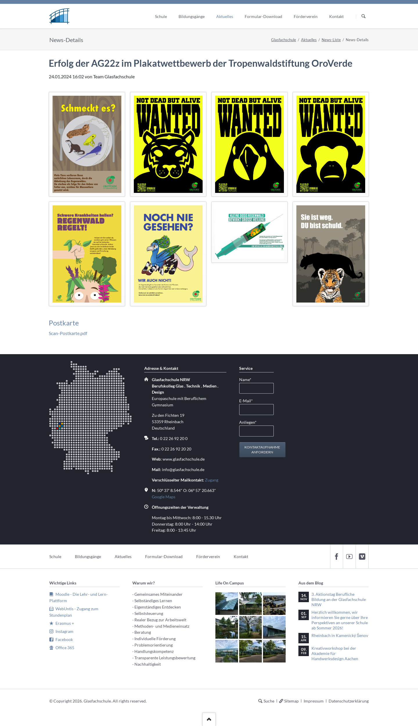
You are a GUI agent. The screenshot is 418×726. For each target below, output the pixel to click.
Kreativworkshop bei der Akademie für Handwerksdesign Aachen (334, 653)
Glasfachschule (283, 39)
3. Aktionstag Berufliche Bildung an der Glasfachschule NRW (338, 599)
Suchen (363, 16)
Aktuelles (309, 39)
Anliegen (248, 422)
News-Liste (331, 39)
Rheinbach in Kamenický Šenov (339, 635)
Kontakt (241, 556)
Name (248, 379)
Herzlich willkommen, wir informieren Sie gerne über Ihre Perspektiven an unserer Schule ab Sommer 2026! (339, 620)
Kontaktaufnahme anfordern (262, 450)
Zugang (211, 479)
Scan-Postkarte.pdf (68, 333)
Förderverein (208, 556)
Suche (269, 700)
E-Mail (248, 400)
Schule (55, 556)
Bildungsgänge (88, 556)
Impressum (314, 700)
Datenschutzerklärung (349, 700)
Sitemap (291, 700)
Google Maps (163, 496)
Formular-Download (164, 556)
